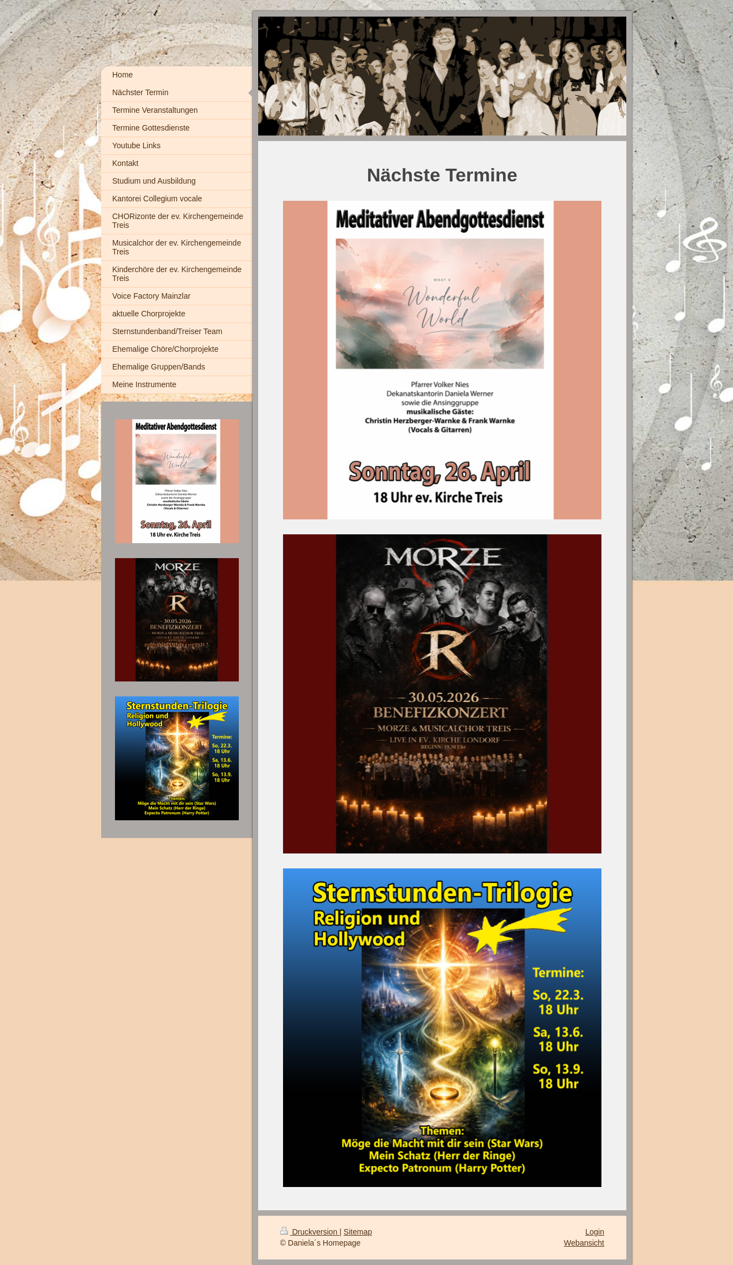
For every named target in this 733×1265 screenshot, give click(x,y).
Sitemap (358, 1231)
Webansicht (584, 1242)
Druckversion (309, 1231)
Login (594, 1231)
